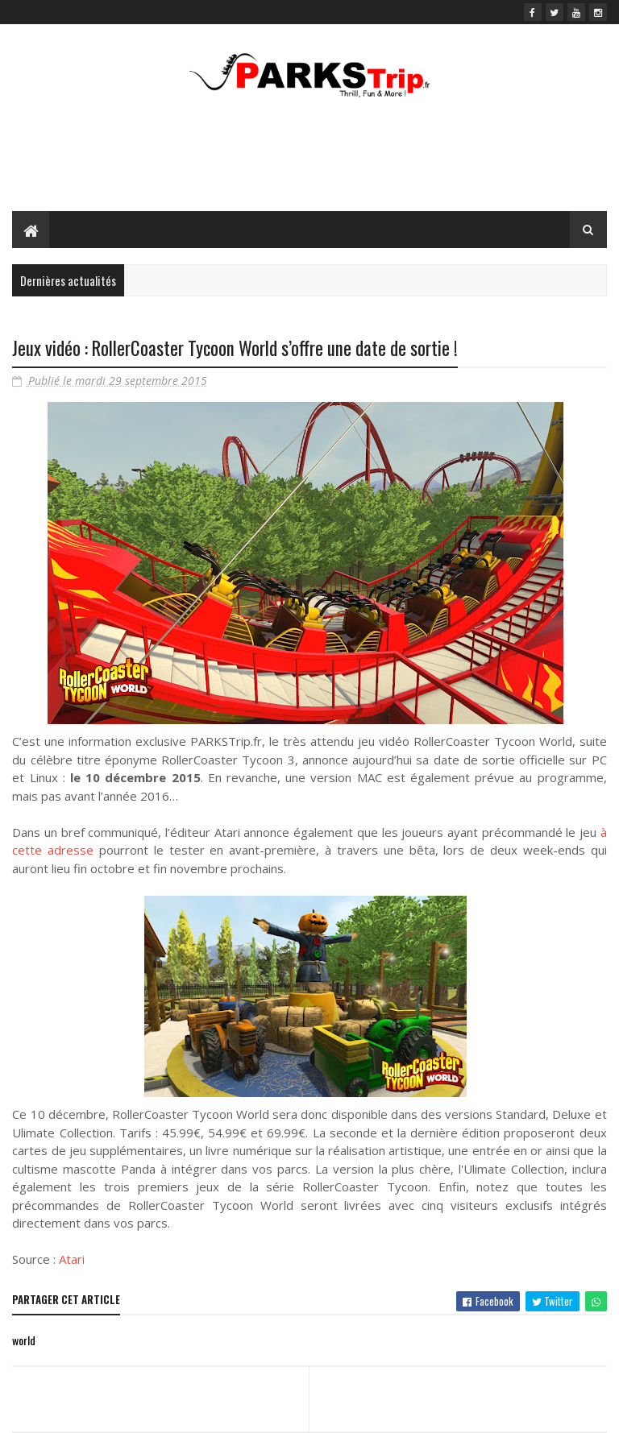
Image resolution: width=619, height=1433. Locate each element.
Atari (72, 1259)
